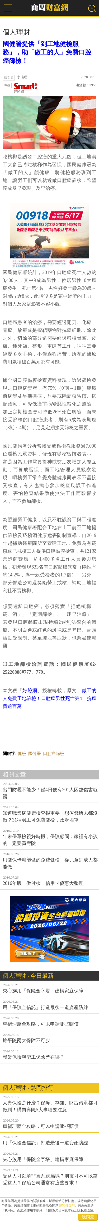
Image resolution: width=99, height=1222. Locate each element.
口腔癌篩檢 (53, 753)
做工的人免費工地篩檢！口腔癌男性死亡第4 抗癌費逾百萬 (49, 698)
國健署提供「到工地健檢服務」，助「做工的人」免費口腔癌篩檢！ (47, 52)
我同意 (88, 1217)
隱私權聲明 (67, 1206)
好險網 (25, 88)
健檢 (22, 753)
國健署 (34, 753)
